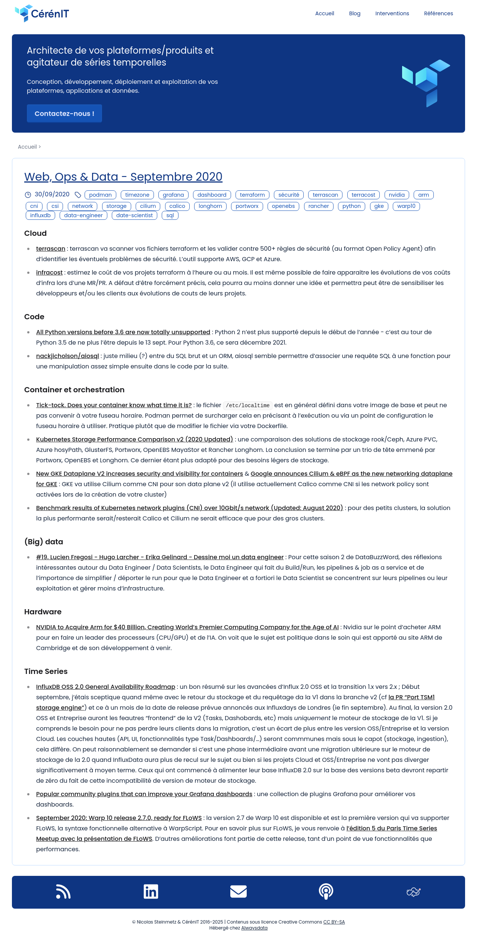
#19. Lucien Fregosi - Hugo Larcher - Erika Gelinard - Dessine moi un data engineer (160, 557)
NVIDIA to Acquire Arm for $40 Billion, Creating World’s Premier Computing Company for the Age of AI (187, 627)
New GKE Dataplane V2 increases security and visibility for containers (139, 473)
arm (423, 195)
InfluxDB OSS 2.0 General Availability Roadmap (105, 687)
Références (438, 13)
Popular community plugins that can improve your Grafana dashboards (144, 794)
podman (100, 195)
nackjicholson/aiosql (67, 356)
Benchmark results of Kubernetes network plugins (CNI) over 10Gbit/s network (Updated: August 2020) (189, 508)
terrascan (325, 195)
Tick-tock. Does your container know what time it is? (114, 405)
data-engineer (83, 215)
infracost (49, 272)
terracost (364, 195)
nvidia (397, 195)
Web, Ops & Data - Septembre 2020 (123, 177)
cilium (148, 206)
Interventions (393, 13)
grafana (173, 195)
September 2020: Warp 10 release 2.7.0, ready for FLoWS (119, 818)
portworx (247, 206)
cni (34, 206)
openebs (283, 206)
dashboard (212, 195)
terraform (252, 195)
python (351, 206)
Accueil (324, 13)
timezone (137, 195)
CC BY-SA (334, 922)
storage (117, 206)
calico (177, 206)
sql (170, 215)
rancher (319, 206)
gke (379, 206)
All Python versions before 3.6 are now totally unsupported (123, 332)
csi (55, 206)
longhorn (210, 206)
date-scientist (134, 215)
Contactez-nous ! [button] (64, 113)
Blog (354, 13)
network (82, 206)
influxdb (40, 215)
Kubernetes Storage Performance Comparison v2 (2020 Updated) (134, 439)
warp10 (406, 206)
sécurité (288, 195)
